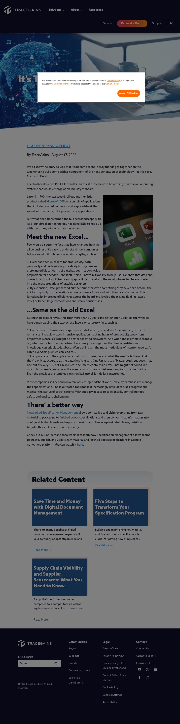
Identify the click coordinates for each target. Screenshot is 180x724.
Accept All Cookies (128, 93)
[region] (91, 87)
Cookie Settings (61, 84)
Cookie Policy (113, 81)
